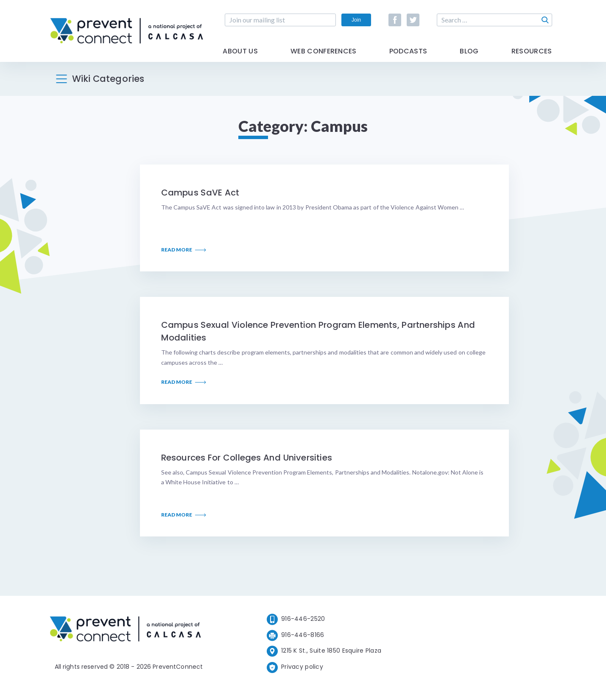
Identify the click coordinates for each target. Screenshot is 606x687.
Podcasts (408, 52)
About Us (240, 52)
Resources (531, 52)
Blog (469, 52)
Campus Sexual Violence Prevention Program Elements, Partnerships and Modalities (318, 331)
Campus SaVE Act (200, 192)
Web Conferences (323, 52)
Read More (183, 249)
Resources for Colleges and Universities (246, 458)
